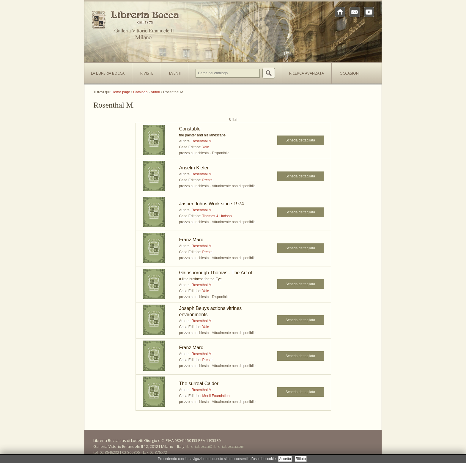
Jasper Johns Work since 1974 (211, 203)
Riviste (145, 71)
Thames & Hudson (217, 216)
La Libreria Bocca (110, 71)
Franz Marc (191, 239)
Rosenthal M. (202, 141)
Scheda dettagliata (300, 140)
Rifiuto (301, 459)
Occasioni (350, 73)
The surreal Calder (199, 383)
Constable (190, 128)
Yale (205, 147)
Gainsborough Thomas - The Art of (215, 272)
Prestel (207, 180)
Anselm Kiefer (194, 167)
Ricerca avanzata (306, 73)
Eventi (175, 73)
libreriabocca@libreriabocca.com (214, 446)
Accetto (285, 459)
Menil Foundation (216, 396)
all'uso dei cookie (262, 459)
